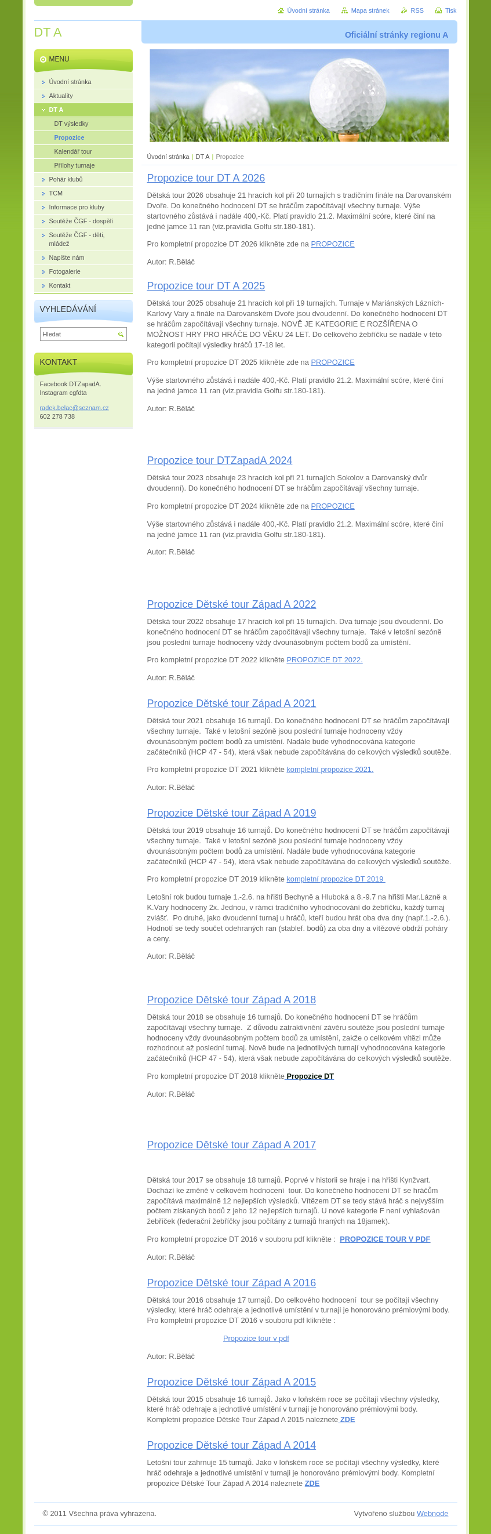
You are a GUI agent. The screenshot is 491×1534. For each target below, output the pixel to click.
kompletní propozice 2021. (329, 769)
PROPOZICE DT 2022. (324, 659)
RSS (417, 10)
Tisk (451, 10)
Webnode (433, 1513)
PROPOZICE (332, 244)
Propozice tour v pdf (256, 1338)
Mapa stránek (370, 10)
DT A (203, 156)
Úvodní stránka (168, 156)
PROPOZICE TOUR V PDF (385, 1239)
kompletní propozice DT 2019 (335, 879)
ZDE (312, 1483)
